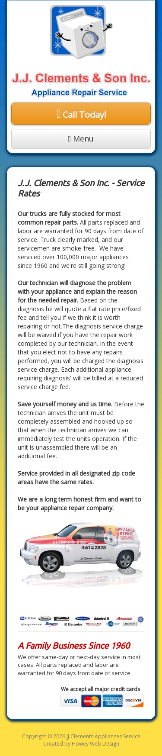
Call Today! (84, 114)
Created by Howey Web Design (81, 743)
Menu (81, 138)
